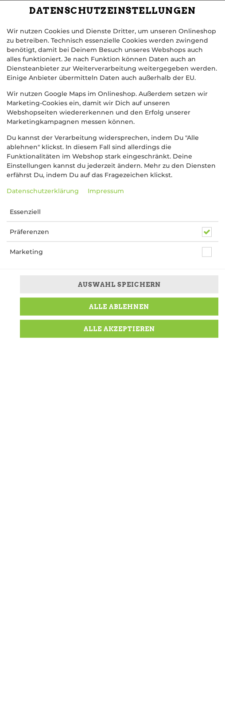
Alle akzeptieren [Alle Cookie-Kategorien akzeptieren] (119, 329)
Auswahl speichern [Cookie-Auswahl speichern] (119, 284)
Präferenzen (29, 232)
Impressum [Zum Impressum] (106, 191)
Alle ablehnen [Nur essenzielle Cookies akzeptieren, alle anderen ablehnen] (119, 306)
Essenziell (25, 212)
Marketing (26, 252)
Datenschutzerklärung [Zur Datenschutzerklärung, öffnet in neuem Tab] (43, 191)
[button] (177, 212)
